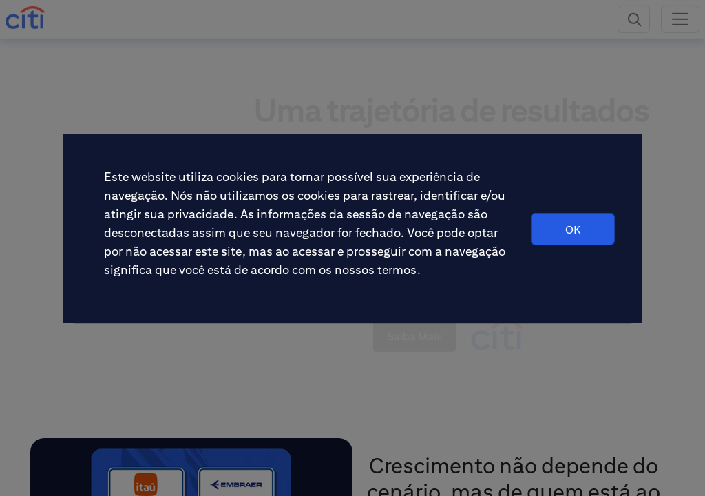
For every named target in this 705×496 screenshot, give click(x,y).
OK (572, 229)
